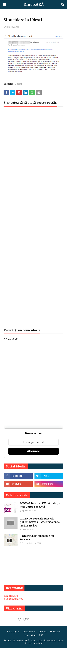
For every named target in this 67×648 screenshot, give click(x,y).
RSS (41, 635)
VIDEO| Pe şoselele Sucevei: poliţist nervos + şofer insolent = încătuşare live (40, 522)
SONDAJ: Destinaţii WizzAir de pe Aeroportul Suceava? (40, 505)
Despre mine (29, 631)
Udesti (18, 83)
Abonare (33, 451)
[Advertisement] (33, 219)
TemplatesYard (35, 643)
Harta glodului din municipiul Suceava (37, 537)
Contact (43, 631)
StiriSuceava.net (13, 598)
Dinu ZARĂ (34, 4)
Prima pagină (13, 631)
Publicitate (55, 631)
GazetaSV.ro (11, 595)
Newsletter (30, 635)
